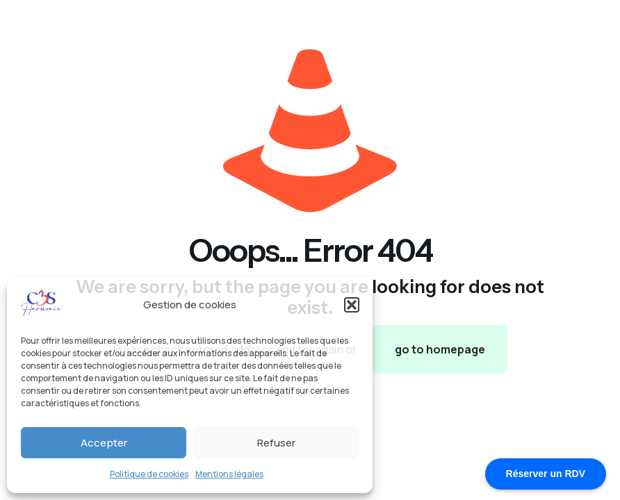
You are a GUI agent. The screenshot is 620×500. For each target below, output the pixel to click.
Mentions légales (229, 474)
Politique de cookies (149, 474)
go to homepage (440, 349)
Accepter (104, 442)
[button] (352, 305)
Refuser (276, 442)
